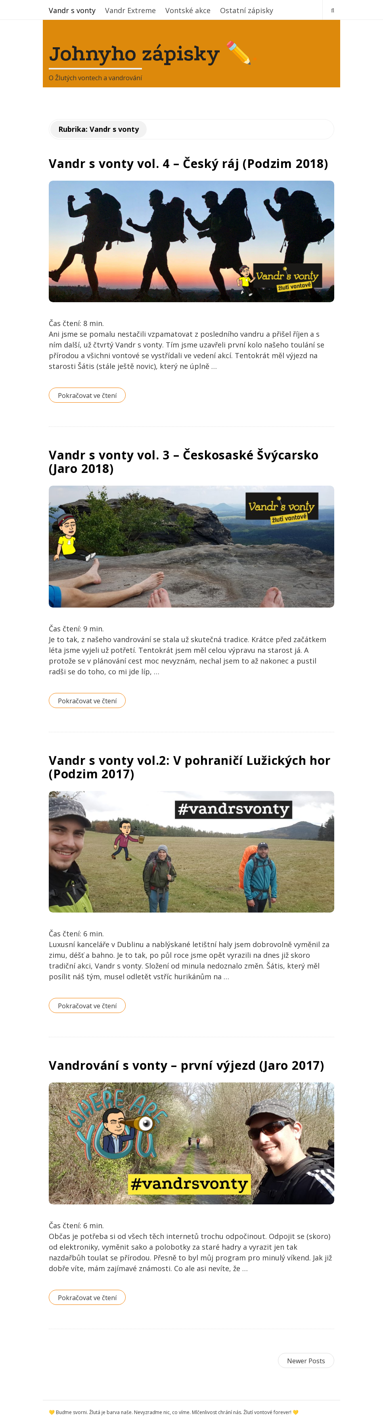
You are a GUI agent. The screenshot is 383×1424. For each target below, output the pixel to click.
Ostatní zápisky (246, 10)
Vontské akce (188, 10)
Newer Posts (306, 1360)
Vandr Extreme (130, 10)
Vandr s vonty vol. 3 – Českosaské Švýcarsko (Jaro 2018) (183, 462)
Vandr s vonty (72, 10)
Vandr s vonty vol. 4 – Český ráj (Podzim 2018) (188, 163)
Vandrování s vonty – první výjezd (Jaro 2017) (186, 1065)
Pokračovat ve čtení (87, 395)
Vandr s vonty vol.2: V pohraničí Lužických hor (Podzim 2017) (190, 767)
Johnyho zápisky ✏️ (150, 54)
